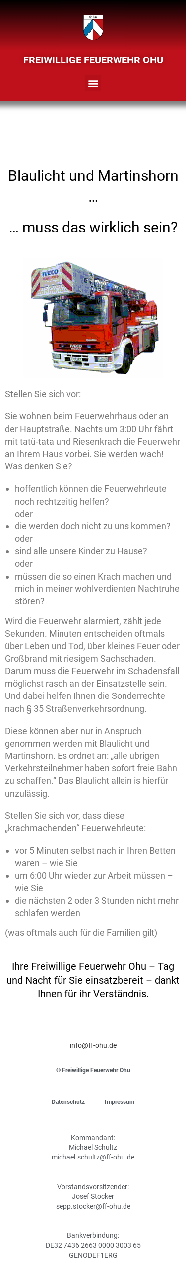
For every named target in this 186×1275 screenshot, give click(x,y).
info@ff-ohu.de (93, 1045)
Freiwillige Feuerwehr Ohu (93, 60)
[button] (93, 83)
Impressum (119, 1102)
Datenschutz (68, 1102)
